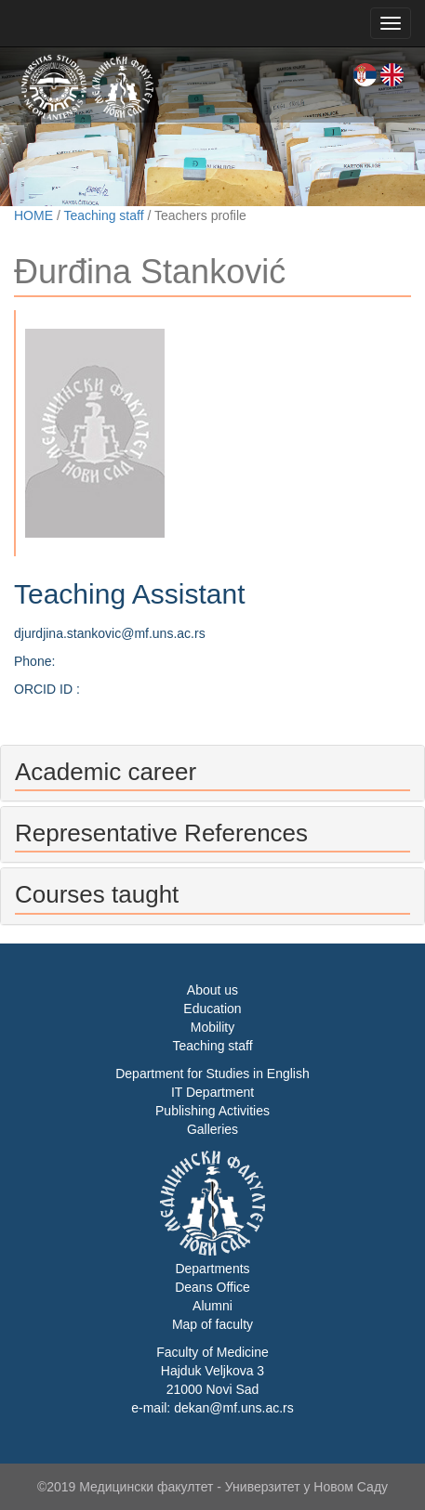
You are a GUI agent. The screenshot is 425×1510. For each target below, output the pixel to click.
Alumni (212, 1305)
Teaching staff (103, 215)
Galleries (212, 1129)
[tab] (212, 773)
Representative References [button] (161, 833)
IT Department (212, 1092)
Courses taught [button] (97, 894)
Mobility (212, 1027)
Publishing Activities (212, 1110)
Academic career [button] (105, 772)
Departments (212, 1268)
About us (212, 990)
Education (212, 1008)
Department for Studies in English (212, 1073)
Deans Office (212, 1287)
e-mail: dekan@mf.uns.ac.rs (212, 1407)
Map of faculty (212, 1324)
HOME (33, 215)
